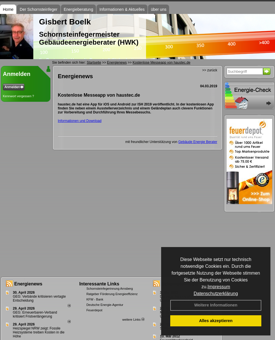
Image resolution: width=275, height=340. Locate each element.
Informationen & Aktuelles (122, 9)
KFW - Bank (94, 299)
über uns (158, 9)
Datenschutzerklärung (216, 293)
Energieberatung (78, 9)
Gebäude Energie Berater (197, 142)
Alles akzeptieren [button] (216, 320)
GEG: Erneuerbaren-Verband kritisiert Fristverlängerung (35, 314)
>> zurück (209, 70)
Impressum (219, 286)
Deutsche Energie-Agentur (104, 304)
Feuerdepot (94, 310)
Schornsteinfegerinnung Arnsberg (109, 288)
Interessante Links (99, 283)
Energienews (28, 283)
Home (8, 9)
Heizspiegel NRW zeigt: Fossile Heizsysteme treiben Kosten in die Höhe (38, 332)
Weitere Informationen (215, 305)
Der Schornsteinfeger (38, 9)
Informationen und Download (79, 121)
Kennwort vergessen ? (18, 96)
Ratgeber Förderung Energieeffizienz (112, 294)
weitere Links (133, 319)
